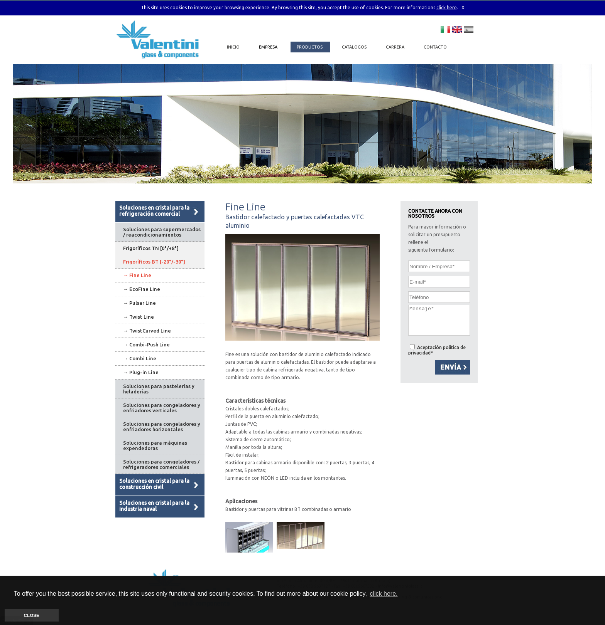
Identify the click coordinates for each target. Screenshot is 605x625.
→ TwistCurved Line (147, 330)
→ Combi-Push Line (146, 344)
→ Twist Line (138, 316)
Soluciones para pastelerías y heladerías (158, 388)
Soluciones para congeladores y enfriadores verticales (161, 407)
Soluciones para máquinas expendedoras (155, 445)
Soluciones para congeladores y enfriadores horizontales (161, 426)
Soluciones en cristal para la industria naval (154, 506)
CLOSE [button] (31, 615)
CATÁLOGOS (355, 47)
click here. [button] (383, 593)
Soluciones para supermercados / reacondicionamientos (162, 232)
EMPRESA (269, 47)
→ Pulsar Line (139, 303)
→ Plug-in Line (141, 372)
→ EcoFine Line (141, 289)
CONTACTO (435, 47)
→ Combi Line (139, 358)
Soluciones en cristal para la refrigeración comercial (154, 211)
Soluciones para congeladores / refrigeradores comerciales (161, 464)
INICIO (233, 47)
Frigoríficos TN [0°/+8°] (151, 248)
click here (446, 7)
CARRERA (396, 47)
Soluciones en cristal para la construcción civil (154, 484)
